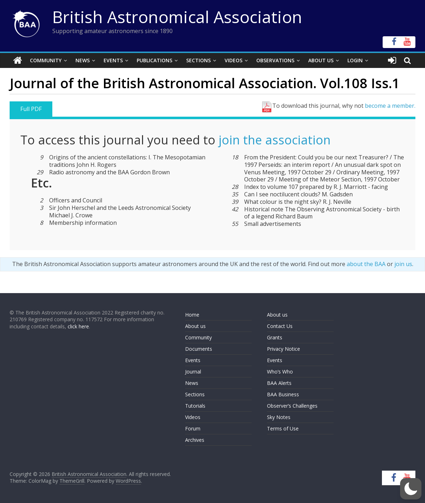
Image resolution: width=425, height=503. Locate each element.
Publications (154, 60)
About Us (321, 60)
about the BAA (366, 264)
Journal (193, 371)
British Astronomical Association (177, 17)
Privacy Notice (283, 348)
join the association (275, 140)
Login (355, 60)
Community (46, 60)
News (82, 60)
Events (113, 60)
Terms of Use (283, 428)
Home (192, 314)
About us (195, 326)
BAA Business (283, 394)
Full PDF (31, 109)
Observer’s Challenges (292, 405)
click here (78, 326)
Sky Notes (278, 417)
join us (403, 264)
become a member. (390, 106)
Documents (198, 348)
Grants (274, 337)
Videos (233, 60)
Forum (192, 428)
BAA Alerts (279, 383)
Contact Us (280, 326)
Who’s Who (280, 371)
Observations (275, 60)
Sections (198, 60)
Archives (194, 439)
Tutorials (195, 405)
